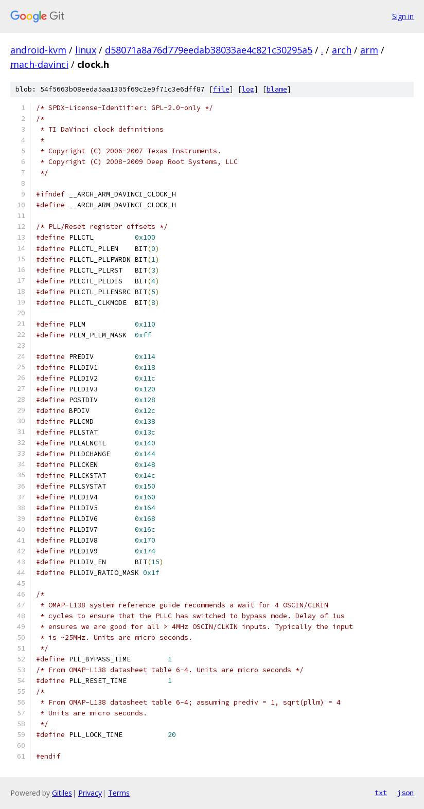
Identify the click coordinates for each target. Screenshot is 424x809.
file (221, 89)
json (405, 792)
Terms (119, 793)
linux (85, 50)
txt (381, 792)
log (248, 89)
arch (341, 50)
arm (369, 50)
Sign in (403, 16)
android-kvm (38, 50)
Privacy (90, 793)
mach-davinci (39, 64)
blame (277, 89)
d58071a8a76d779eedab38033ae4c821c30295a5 (208, 50)
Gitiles (62, 793)
